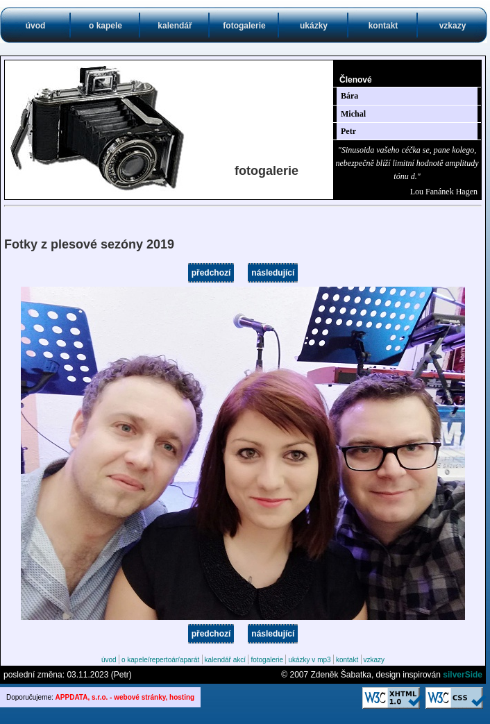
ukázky (314, 26)
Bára (349, 96)
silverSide (462, 675)
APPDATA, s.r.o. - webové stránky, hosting (125, 697)
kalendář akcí (225, 660)
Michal (353, 114)
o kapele (105, 26)
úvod (36, 26)
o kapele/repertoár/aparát (160, 660)
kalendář (175, 26)
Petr (348, 131)
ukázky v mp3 (309, 660)
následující (272, 273)
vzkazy (452, 26)
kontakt (383, 26)
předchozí (211, 273)
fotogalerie (244, 26)
